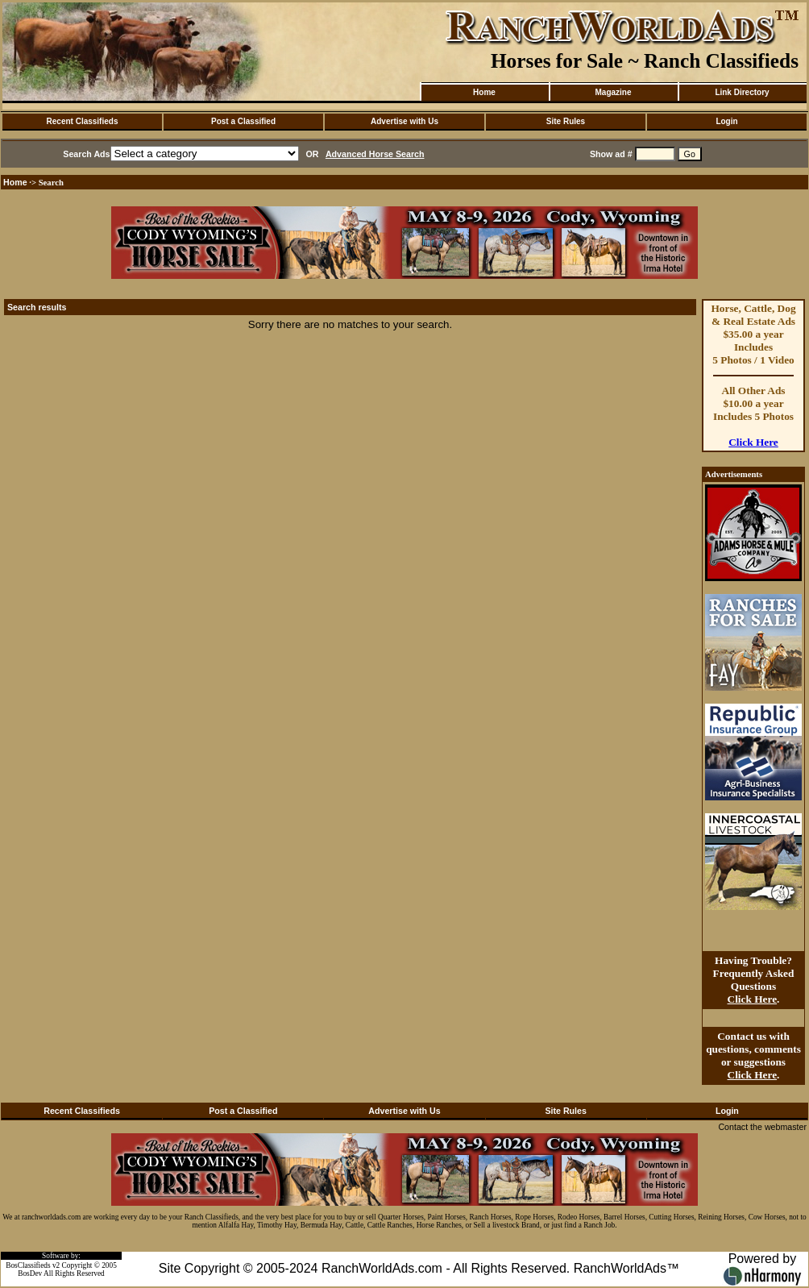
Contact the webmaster (762, 1127)
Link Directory (742, 92)
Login (726, 121)
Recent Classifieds (82, 121)
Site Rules (565, 121)
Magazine (613, 92)
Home (484, 92)
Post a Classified (243, 121)
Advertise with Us (404, 121)
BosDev (30, 1273)
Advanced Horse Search (375, 154)
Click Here (753, 442)
